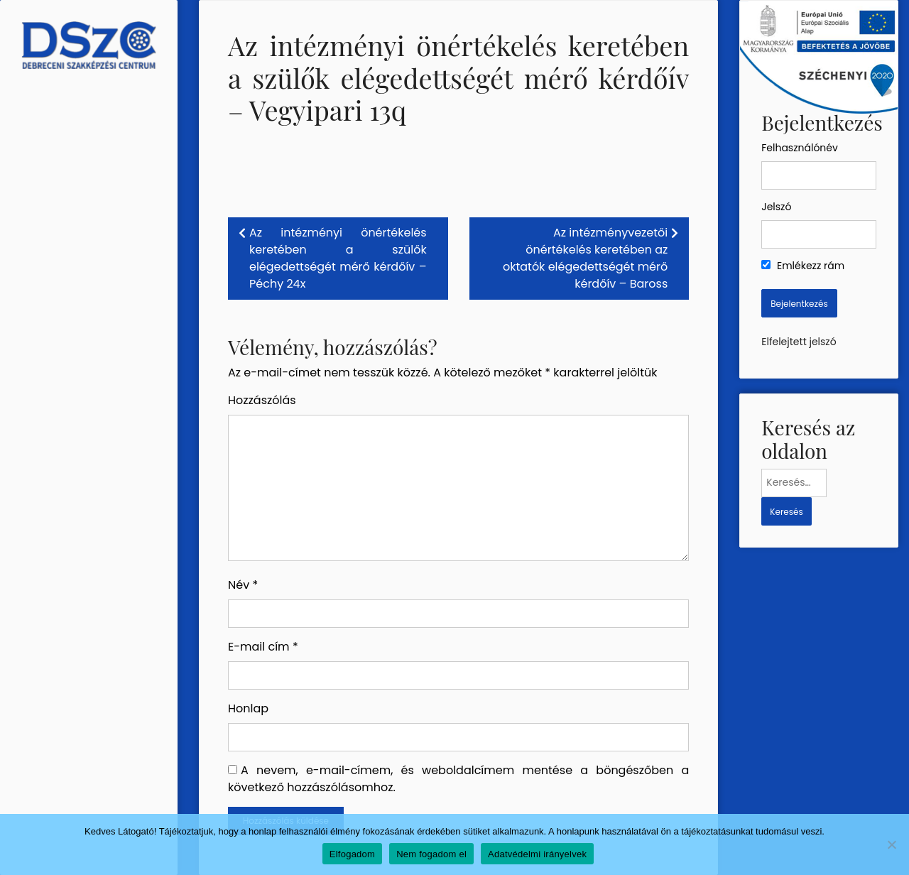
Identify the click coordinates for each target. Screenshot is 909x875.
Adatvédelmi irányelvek (537, 854)
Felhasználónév (799, 148)
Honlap (248, 708)
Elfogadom (352, 854)
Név (243, 585)
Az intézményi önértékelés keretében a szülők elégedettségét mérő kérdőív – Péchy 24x (338, 258)
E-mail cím (263, 646)
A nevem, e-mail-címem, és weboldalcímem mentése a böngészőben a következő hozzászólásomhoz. (458, 778)
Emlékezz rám (802, 266)
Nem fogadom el (431, 854)
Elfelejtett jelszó (798, 342)
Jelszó (776, 207)
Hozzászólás (262, 400)
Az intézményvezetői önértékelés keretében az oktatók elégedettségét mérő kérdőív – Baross (585, 258)
